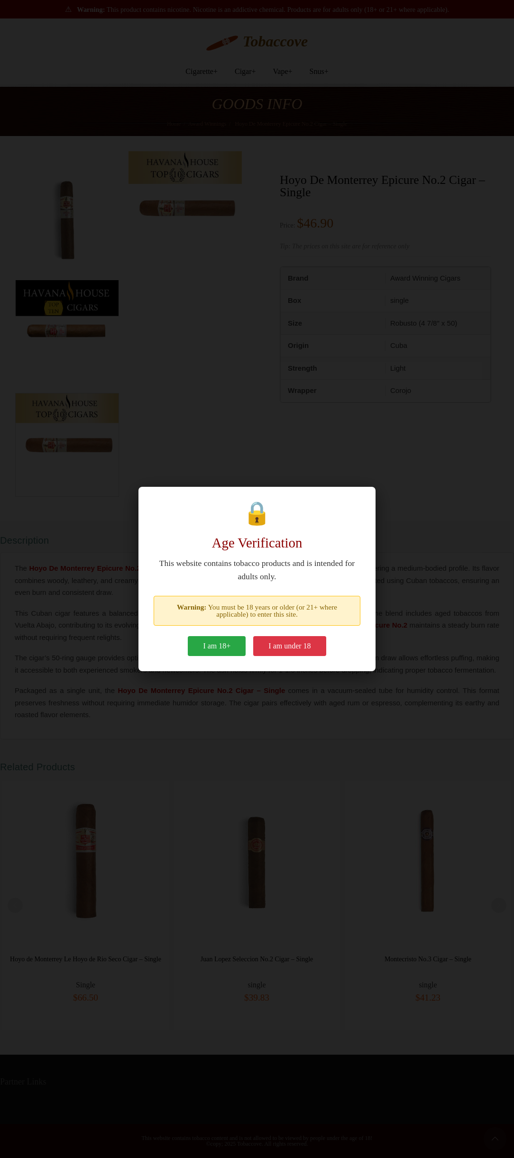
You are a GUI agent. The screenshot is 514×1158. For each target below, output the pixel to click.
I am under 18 (289, 646)
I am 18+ (216, 646)
